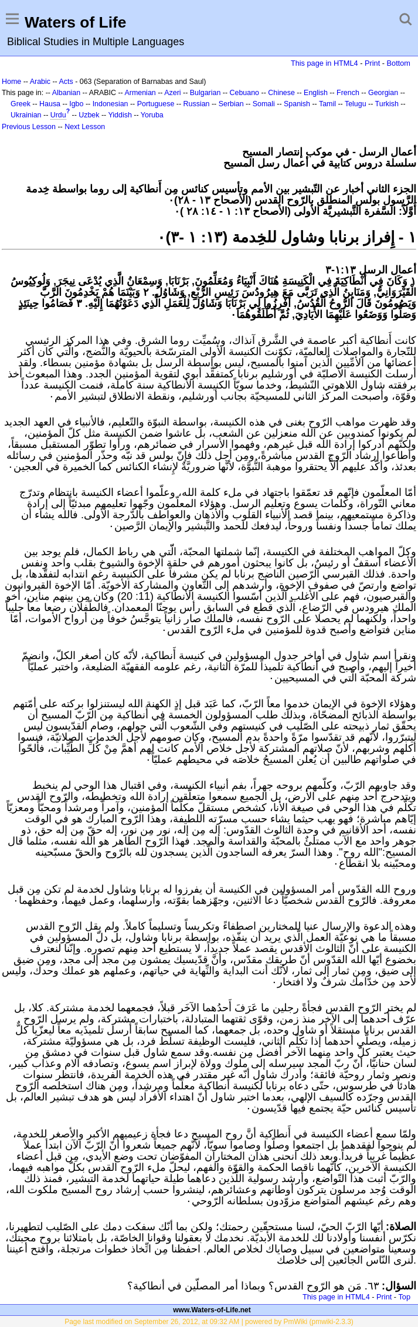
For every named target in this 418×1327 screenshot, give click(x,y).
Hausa (49, 104)
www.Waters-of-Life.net (211, 1310)
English (316, 93)
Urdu (58, 115)
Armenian (139, 93)
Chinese (281, 93)
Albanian (66, 93)
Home (11, 81)
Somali (264, 104)
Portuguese (156, 104)
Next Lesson (84, 127)
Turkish (387, 104)
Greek (20, 104)
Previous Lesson (29, 127)
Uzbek (89, 115)
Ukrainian (26, 115)
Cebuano (245, 93)
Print (372, 63)
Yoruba (152, 115)
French (348, 93)
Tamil (327, 104)
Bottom (398, 63)
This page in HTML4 (324, 63)
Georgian (383, 93)
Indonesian (110, 104)
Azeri (172, 93)
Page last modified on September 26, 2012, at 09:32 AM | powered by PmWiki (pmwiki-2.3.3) (209, 1322)
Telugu (355, 104)
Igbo (76, 104)
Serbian (231, 104)
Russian (196, 104)
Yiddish (120, 115)
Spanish (297, 104)
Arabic (40, 81)
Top (404, 1296)
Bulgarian (205, 93)
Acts (66, 81)
